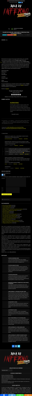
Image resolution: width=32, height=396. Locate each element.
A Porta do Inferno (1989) (6, 205)
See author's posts (15, 114)
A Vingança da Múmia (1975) (7, 222)
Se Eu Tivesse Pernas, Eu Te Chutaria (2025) (9, 214)
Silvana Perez (14, 102)
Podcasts (15, 34)
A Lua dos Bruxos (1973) (9, 376)
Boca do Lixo (5, 34)
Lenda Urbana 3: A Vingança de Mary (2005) (9, 210)
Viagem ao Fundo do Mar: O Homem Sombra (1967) (10, 221)
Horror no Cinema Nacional (12, 122)
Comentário (3, 178)
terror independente (5, 123)
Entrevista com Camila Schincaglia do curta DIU (10, 220)
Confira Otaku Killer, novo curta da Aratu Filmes (15, 127)
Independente (19, 122)
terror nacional (10, 123)
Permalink (20, 138)
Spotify (7, 88)
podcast (22, 122)
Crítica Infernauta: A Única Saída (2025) (9, 215)
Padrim (22, 85)
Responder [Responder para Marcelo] (21, 145)
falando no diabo (22, 121)
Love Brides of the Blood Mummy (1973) (9, 217)
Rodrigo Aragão (26, 122)
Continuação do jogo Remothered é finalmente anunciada (16, 128)
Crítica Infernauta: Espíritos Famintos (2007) (9, 216)
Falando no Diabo (10, 34)
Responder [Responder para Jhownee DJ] (22, 168)
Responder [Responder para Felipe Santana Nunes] (26, 138)
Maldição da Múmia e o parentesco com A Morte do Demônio (12, 209)
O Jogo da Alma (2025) (6, 207)
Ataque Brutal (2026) (5, 211)
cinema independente (13, 121)
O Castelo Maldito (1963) (6, 206)
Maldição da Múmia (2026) (6, 219)
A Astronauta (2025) (5, 212)
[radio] (12, 95)
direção (18, 121)
